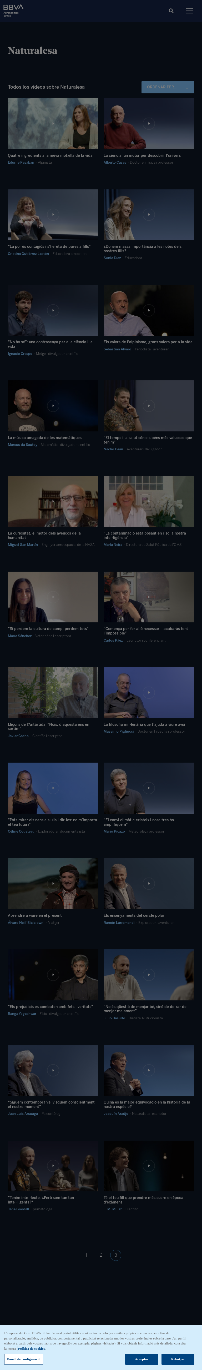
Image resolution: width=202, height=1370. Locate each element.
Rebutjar (178, 1361)
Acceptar (142, 1361)
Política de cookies (31, 1350)
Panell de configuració (23, 1361)
